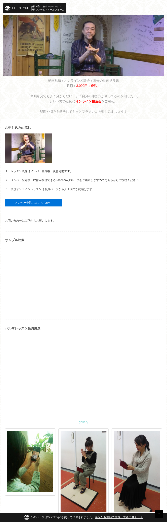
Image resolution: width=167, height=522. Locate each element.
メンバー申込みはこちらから (33, 202)
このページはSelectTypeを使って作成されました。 (83, 517)
